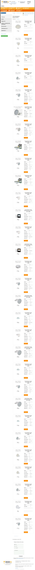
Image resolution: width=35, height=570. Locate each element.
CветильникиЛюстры (18, 8)
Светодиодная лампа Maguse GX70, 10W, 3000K (28, 107)
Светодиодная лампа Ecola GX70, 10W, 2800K (28, 330)
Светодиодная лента (18, 560)
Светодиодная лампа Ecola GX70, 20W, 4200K (28, 433)
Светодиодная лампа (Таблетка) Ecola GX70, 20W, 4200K (28, 347)
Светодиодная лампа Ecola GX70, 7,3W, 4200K (28, 22)
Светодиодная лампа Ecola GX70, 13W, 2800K (28, 124)
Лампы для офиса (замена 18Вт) (29, 13)
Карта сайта (16, 568)
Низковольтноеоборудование (4, 10)
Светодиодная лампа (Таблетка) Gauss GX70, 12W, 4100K (28, 210)
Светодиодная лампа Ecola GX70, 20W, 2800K (28, 468)
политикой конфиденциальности (20, 558)
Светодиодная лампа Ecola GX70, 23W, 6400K (28, 313)
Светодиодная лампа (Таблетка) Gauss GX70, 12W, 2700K (28, 245)
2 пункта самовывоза (14, 2)
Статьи (20, 562)
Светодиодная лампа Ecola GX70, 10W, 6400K (28, 193)
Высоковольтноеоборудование (11, 10)
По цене (18, 19)
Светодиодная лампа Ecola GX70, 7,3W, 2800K (28, 39)
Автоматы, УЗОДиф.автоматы (26, 8)
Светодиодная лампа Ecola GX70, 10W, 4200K (28, 227)
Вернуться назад (3, 13)
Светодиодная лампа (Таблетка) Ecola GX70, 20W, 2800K (28, 296)
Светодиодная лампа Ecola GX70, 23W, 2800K (28, 416)
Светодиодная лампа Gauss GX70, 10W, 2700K (28, 262)
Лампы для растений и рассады (29, 12)
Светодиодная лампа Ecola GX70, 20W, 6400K (28, 56)
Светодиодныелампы (4, 8)
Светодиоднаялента (11, 8)
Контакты (2, 6)
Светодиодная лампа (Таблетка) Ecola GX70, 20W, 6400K (28, 399)
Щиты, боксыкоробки (19, 10)
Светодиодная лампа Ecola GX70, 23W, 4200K (28, 365)
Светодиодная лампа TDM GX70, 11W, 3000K (28, 176)
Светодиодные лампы (24, 560)
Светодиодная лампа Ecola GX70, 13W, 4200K (28, 90)
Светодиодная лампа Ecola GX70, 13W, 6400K (28, 519)
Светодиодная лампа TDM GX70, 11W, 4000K (28, 142)
